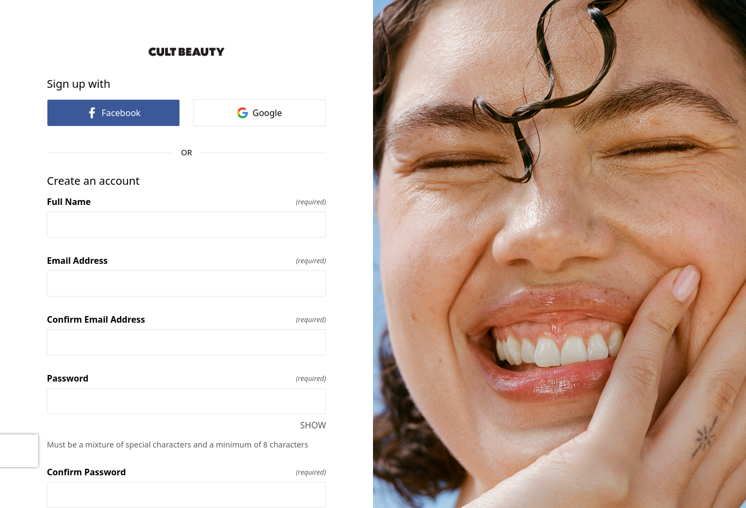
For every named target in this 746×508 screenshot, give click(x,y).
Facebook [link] (113, 113)
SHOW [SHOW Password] (313, 425)
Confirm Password (186, 472)
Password (186, 378)
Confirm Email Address (186, 319)
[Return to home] (186, 52)
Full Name (186, 201)
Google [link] (259, 113)
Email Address (186, 260)
